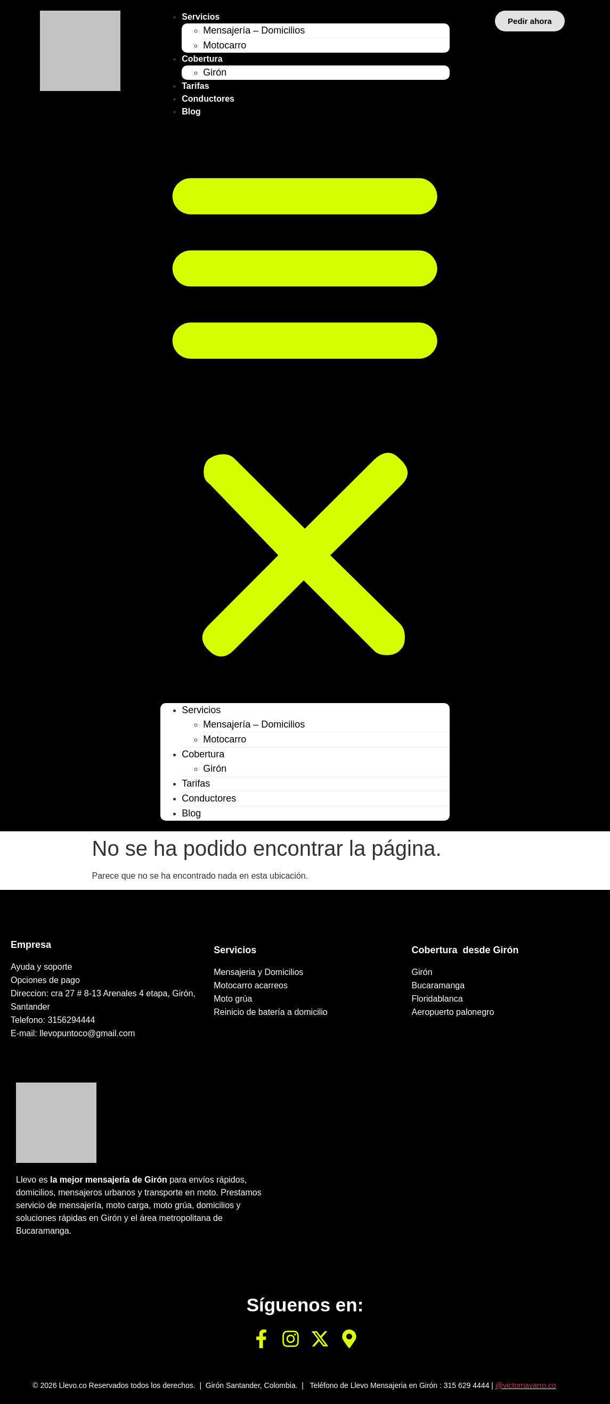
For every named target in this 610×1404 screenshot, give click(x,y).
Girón (214, 72)
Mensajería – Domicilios (254, 30)
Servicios (200, 16)
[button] (305, 410)
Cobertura (202, 58)
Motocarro (224, 45)
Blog (191, 111)
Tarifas (195, 85)
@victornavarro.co (525, 1385)
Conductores (208, 98)
